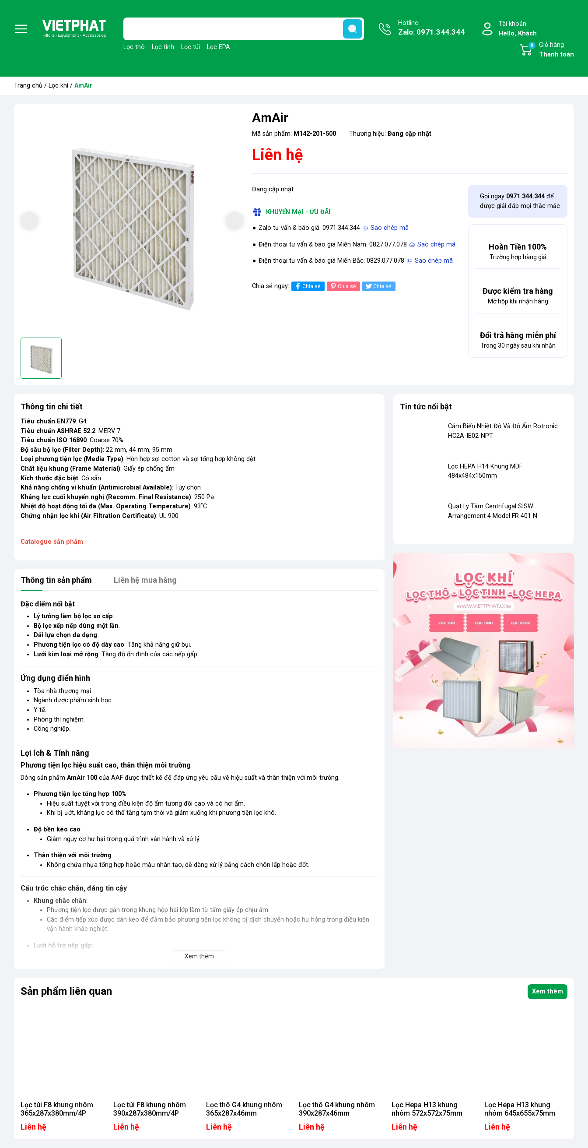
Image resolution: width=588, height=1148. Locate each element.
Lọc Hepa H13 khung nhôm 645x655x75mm (519, 1109)
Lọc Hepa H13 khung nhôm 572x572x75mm (427, 1109)
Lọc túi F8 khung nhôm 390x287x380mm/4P (149, 1109)
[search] (352, 29)
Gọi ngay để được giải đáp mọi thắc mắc (520, 201)
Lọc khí (58, 85)
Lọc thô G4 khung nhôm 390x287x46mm (337, 1109)
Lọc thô (134, 47)
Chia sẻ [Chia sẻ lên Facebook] (307, 286)
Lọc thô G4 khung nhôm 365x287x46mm (244, 1109)
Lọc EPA (218, 47)
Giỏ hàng (551, 50)
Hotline (431, 28)
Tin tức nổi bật (426, 406)
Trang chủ (28, 85)
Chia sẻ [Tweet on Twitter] (377, 286)
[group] (132, 221)
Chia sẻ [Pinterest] (342, 286)
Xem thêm (547, 991)
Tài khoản (518, 29)
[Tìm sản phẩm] (243, 29)
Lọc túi (190, 47)
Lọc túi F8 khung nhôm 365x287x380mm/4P (57, 1109)
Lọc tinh (163, 47)
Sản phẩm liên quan (66, 991)
